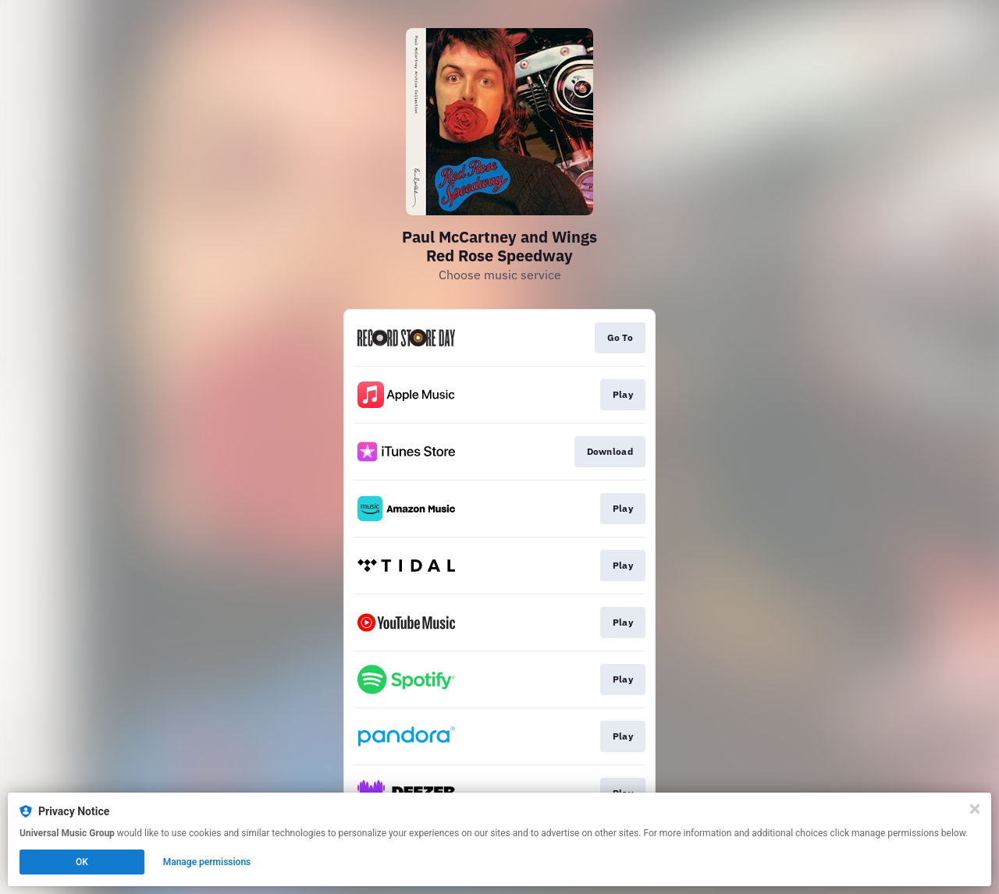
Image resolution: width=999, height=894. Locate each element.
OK (82, 862)
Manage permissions (207, 862)
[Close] (974, 808)
